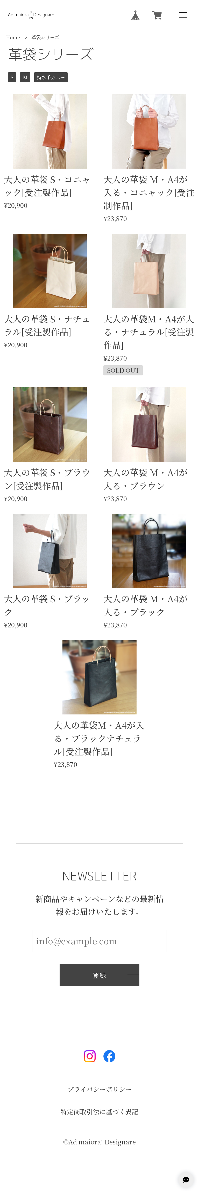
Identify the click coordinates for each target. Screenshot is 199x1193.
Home (13, 37)
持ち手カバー (51, 77)
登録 (99, 975)
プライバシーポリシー (99, 1089)
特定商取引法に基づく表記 (99, 1112)
